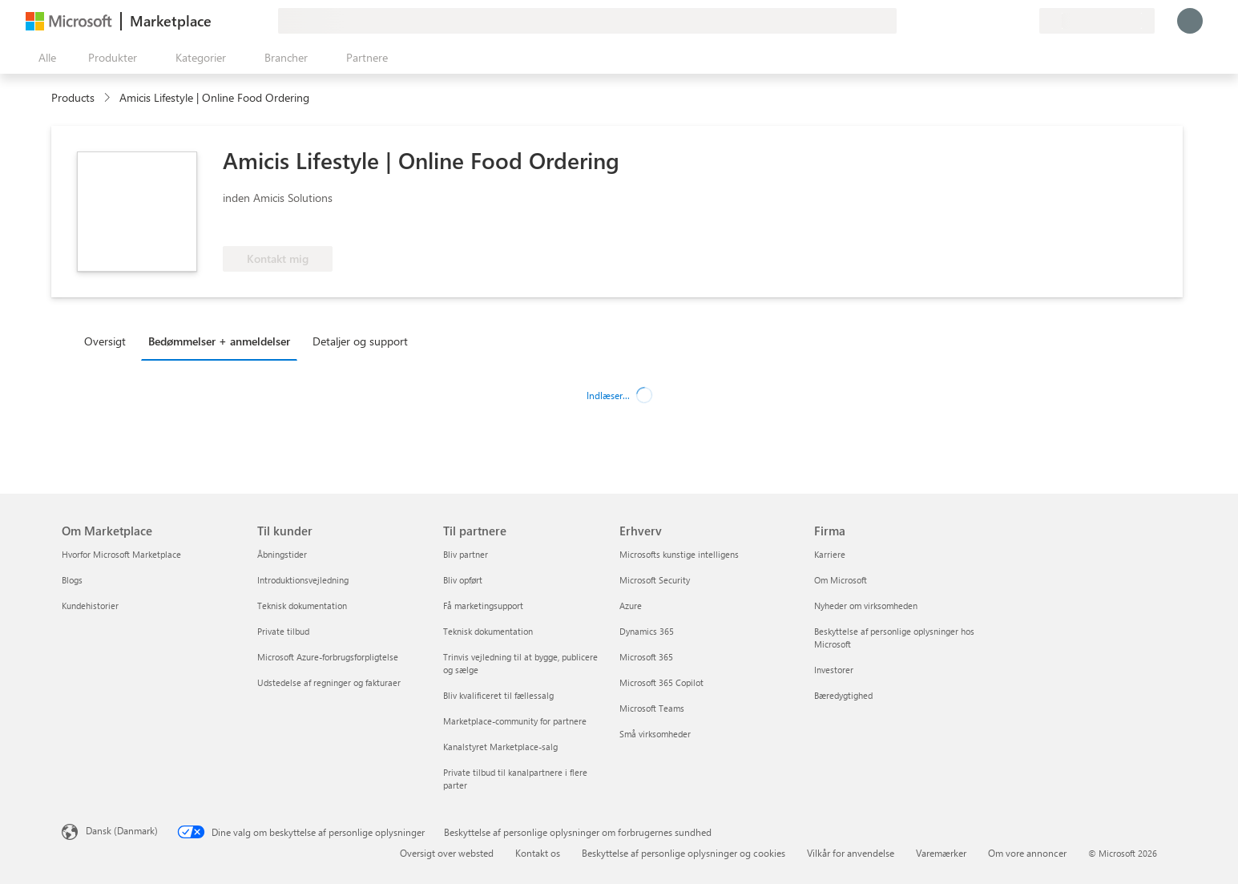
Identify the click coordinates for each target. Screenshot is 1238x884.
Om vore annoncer (1027, 852)
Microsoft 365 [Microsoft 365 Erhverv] (646, 657)
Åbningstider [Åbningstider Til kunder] (282, 554)
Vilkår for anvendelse (850, 852)
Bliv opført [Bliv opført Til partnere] (462, 580)
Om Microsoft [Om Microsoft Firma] (840, 580)
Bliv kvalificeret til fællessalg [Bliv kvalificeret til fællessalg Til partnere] (498, 695)
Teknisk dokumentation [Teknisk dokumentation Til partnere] (488, 631)
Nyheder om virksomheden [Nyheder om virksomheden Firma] (865, 605)
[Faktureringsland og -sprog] (1097, 21)
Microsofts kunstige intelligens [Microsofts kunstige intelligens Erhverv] (679, 554)
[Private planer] (1026, 21)
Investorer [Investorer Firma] (833, 670)
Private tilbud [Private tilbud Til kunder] (283, 631)
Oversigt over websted (447, 852)
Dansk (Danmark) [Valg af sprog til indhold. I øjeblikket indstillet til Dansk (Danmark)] (122, 830)
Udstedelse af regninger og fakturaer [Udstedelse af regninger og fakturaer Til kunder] (329, 682)
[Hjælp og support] (988, 21)
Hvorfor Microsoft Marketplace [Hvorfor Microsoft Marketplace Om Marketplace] (121, 554)
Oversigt (105, 341)
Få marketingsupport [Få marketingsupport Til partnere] (483, 605)
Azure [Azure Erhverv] (630, 605)
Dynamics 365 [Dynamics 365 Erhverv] (646, 631)
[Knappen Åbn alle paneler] (44, 58)
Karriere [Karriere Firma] (829, 554)
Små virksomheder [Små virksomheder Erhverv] (655, 734)
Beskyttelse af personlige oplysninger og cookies (683, 852)
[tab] (109, 340)
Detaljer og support (360, 341)
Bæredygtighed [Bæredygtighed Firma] (843, 695)
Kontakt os (537, 852)
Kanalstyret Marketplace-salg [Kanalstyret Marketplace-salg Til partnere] (500, 747)
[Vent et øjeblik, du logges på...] (1189, 21)
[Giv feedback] (968, 21)
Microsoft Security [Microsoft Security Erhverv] (654, 580)
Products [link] (73, 97)
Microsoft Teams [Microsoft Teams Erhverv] (651, 708)
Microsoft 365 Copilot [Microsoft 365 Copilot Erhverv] (661, 682)
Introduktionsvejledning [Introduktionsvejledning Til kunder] (303, 580)
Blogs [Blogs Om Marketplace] (72, 580)
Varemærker (941, 852)
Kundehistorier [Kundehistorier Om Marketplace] (90, 605)
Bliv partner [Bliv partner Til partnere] (465, 554)
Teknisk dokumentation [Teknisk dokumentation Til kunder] (302, 605)
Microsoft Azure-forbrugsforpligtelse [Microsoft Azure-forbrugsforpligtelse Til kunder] (327, 657)
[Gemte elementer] (1007, 21)
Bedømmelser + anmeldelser (219, 341)
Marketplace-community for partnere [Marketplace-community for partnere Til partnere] (515, 721)
